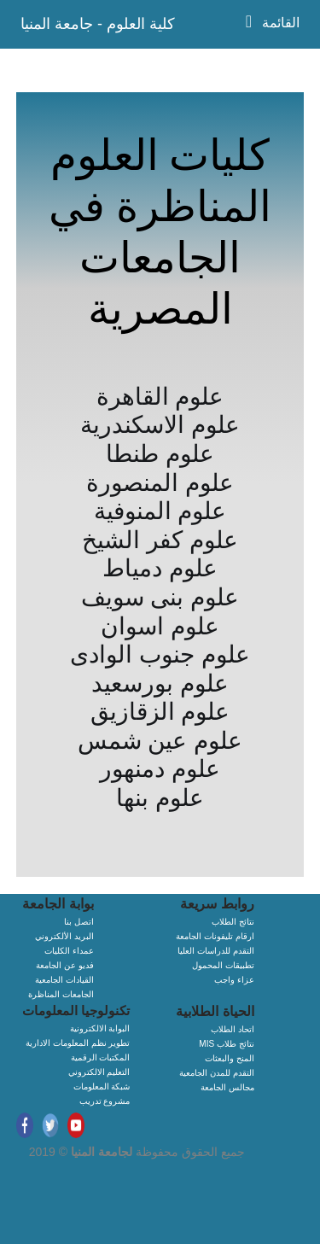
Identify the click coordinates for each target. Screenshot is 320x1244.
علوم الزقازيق (160, 711)
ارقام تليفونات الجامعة (215, 936)
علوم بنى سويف (160, 597)
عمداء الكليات (69, 950)
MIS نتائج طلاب (226, 1043)
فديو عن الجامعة (65, 965)
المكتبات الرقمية (101, 1057)
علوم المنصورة (160, 483)
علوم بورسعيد (160, 683)
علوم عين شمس (160, 740)
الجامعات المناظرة (61, 994)
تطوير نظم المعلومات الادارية (78, 1043)
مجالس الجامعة (227, 1087)
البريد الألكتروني (64, 936)
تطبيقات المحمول (223, 965)
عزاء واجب (234, 979)
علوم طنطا (160, 454)
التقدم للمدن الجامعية (216, 1073)
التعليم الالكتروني (99, 1072)
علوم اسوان (160, 626)
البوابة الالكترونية (100, 1028)
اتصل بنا (79, 921)
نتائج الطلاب (233, 921)
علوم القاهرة (160, 396)
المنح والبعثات (229, 1058)
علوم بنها (160, 798)
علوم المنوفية (160, 511)
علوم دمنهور (160, 769)
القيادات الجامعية (64, 979)
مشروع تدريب (105, 1101)
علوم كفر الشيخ (160, 540)
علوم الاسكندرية (160, 425)
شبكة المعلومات (102, 1086)
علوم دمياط (160, 568)
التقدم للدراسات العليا (215, 950)
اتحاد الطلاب (232, 1029)
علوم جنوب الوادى (160, 654)
